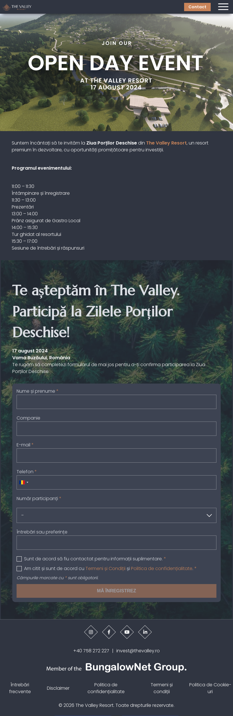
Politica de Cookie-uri (210, 688)
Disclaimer (58, 688)
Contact (197, 7)
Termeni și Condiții (105, 568)
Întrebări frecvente (20, 688)
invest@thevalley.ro (138, 650)
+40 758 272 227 (91, 650)
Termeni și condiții (162, 688)
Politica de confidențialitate (161, 568)
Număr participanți (39, 498)
